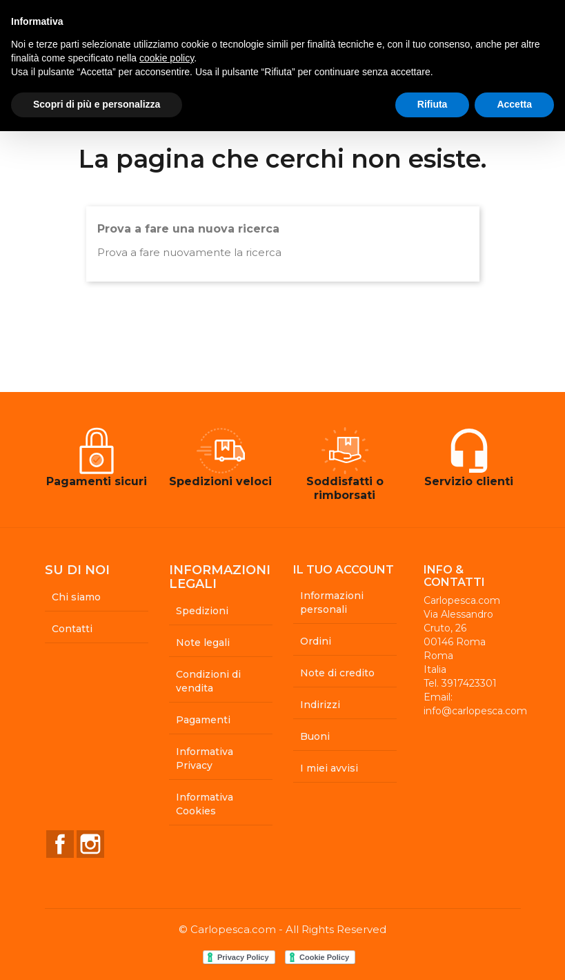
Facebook (60, 844)
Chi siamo (76, 597)
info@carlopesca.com (475, 711)
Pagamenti (203, 720)
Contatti (72, 629)
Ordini (315, 641)
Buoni (315, 736)
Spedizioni (202, 611)
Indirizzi (320, 704)
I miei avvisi (329, 768)
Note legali (203, 642)
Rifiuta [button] (432, 104)
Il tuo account (343, 569)
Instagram (90, 844)
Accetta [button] (514, 104)
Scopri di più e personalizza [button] (96, 104)
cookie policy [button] (166, 57)
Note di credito (337, 673)
